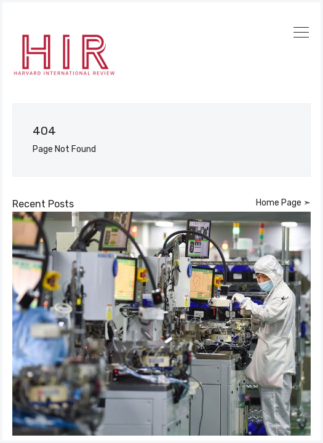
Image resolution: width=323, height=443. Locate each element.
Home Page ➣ (283, 203)
